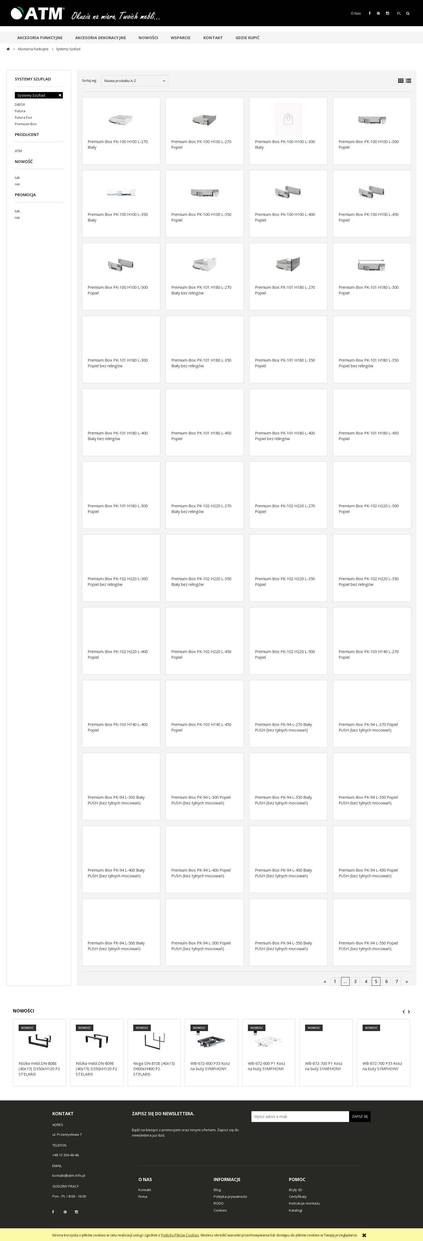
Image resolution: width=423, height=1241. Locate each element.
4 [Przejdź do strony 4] (366, 981)
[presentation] (403, 1011)
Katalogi (295, 1210)
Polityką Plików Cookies (180, 1235)
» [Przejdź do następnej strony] (406, 981)
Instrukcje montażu (304, 1203)
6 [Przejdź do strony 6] (386, 981)
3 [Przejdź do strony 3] (355, 981)
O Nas (356, 13)
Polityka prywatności (230, 1196)
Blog (217, 1189)
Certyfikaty (298, 1196)
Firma (142, 1196)
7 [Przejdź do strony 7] (396, 981)
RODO (219, 1203)
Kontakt (144, 1189)
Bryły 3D (295, 1189)
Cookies (220, 1210)
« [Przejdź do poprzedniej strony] (325, 981)
